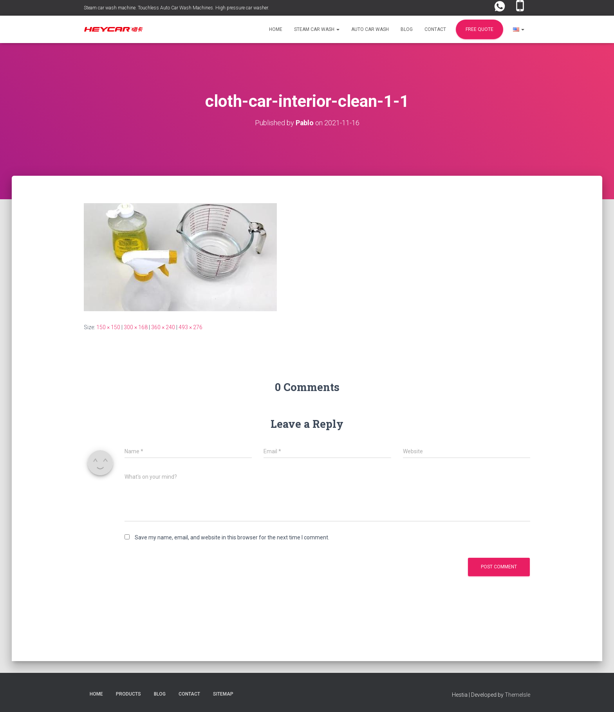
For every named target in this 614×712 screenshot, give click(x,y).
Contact (435, 29)
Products (128, 694)
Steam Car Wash (317, 29)
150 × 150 (108, 327)
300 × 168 (136, 327)
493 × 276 (190, 327)
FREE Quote (479, 29)
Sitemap (223, 694)
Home (275, 29)
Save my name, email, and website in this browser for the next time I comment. (232, 537)
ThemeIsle (517, 695)
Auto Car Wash (370, 29)
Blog (407, 29)
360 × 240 (163, 327)
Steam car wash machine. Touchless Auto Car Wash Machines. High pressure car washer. (176, 8)
